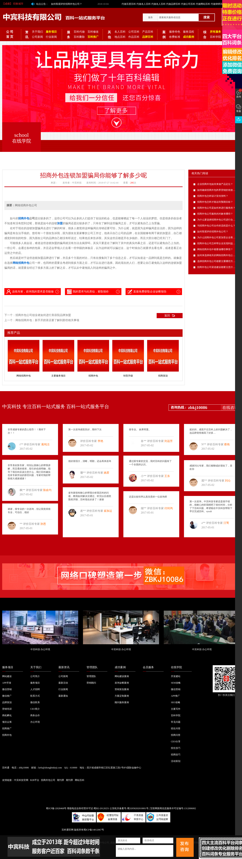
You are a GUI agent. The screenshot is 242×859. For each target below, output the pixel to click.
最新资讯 (64, 667)
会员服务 (148, 667)
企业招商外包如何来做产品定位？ (215, 184)
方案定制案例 (122, 695)
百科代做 (79, 31)
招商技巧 (175, 754)
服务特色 (174, 31)
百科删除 (79, 36)
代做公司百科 (188, 4)
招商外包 (93, 375)
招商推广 (7, 728)
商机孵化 (7, 715)
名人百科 (120, 31)
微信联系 (35, 702)
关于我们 (37, 31)
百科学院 (215, 36)
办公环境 (35, 722)
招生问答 (175, 728)
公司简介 (35, 676)
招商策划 (163, 375)
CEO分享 (175, 741)
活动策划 (175, 761)
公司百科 (133, 31)
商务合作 (35, 715)
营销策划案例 (122, 689)
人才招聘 (35, 689)
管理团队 (92, 667)
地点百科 (120, 36)
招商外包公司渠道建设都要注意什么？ (217, 267)
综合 (204, 34)
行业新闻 (51, 36)
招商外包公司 (48, 780)
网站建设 (7, 676)
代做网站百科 (203, 4)
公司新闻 (37, 36)
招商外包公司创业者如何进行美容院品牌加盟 (43, 315)
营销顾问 (91, 682)
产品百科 (147, 31)
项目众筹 (7, 722)
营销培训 (7, 709)
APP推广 (175, 695)
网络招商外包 (23, 375)
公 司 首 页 (9, 34)
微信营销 (7, 689)
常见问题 (175, 722)
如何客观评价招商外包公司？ (66, 4)
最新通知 (63, 695)
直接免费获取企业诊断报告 (147, 292)
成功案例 (120, 667)
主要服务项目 (58, 375)
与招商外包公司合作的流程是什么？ (216, 225)
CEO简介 (35, 709)
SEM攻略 (176, 682)
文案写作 (175, 709)
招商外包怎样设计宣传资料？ (212, 196)
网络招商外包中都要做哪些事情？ (215, 249)
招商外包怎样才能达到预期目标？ (215, 202)
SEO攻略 (175, 702)
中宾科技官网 (21, 780)
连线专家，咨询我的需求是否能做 (30, 292)
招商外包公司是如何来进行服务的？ (216, 207)
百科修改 (93, 31)
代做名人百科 (143, 4)
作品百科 (133, 36)
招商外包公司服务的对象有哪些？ (215, 213)
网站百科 (79, 780)
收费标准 (174, 36)
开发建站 (175, 676)
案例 (164, 34)
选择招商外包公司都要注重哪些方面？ (217, 261)
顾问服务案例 (122, 702)
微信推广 (7, 695)
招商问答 (175, 735)
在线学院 (176, 667)
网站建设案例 (122, 676)
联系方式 (35, 695)
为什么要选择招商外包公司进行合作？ (217, 219)
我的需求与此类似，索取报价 (87, 292)
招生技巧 (175, 748)
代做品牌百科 (173, 4)
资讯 (26, 34)
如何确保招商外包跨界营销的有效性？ (217, 190)
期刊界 (60, 780)
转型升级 (128, 375)
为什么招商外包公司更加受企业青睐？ (217, 237)
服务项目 (7, 667)
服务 (150, 17)
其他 (109, 34)
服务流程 (188, 31)
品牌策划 (7, 702)
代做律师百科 (218, 4)
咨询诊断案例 (122, 682)
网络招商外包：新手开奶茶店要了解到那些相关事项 (47, 320)
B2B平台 (34, 780)
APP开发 (6, 682)
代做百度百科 (129, 4)
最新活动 (63, 682)
